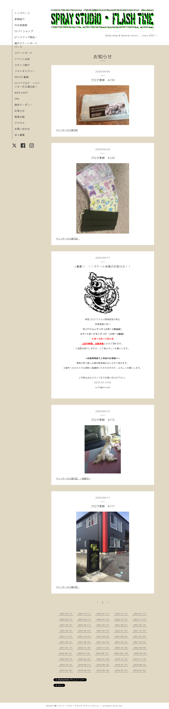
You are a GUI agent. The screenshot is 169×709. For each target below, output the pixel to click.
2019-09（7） (85, 664)
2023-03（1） (66, 619)
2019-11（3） (140, 659)
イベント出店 (22, 59)
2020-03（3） (66, 659)
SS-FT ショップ (23, 31)
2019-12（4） (121, 659)
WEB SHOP (21, 92)
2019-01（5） (140, 670)
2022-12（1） (121, 619)
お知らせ (19, 110)
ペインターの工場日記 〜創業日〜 (73, 478)
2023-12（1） (121, 613)
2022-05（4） (140, 625)
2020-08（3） (65, 653)
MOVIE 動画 (21, 77)
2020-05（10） (121, 653)
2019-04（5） (85, 670)
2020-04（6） (140, 653)
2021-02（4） (140, 642)
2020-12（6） (85, 647)
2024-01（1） (103, 613)
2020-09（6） (140, 647)
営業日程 (19, 117)
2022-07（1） (103, 625)
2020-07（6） (84, 653)
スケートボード (23, 53)
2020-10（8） (121, 647)
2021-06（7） (66, 642)
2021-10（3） (85, 636)
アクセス (19, 123)
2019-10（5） (66, 664)
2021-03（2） (121, 642)
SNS (16, 98)
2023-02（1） (85, 619)
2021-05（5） (85, 642)
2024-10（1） (85, 613)
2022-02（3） (103, 630)
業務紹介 (19, 19)
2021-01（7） (66, 647)
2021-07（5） (140, 636)
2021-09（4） (103, 636)
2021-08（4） (121, 636)
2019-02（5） (121, 670)
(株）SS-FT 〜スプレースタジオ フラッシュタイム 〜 (77, 705)
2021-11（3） (66, 636)
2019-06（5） (140, 664)
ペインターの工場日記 (67, 130)
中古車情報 (20, 25)
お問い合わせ (22, 129)
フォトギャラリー (24, 71)
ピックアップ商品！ (26, 37)
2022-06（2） (121, 625)
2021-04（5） (103, 642)
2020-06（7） (102, 653)
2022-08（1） (85, 625)
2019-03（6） (103, 670)
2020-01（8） (103, 659)
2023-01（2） (103, 619)
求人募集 (19, 135)
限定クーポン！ (23, 104)
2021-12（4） (140, 630)
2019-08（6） (103, 664)
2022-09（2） (66, 625)
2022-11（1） (140, 619)
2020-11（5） (103, 647)
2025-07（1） (66, 613)
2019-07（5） (121, 664)
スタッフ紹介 (22, 65)
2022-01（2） (121, 630)
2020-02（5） (85, 659)
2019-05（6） (66, 670)
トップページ (22, 13)
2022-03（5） (85, 630)
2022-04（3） (66, 630)
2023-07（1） (140, 613)
